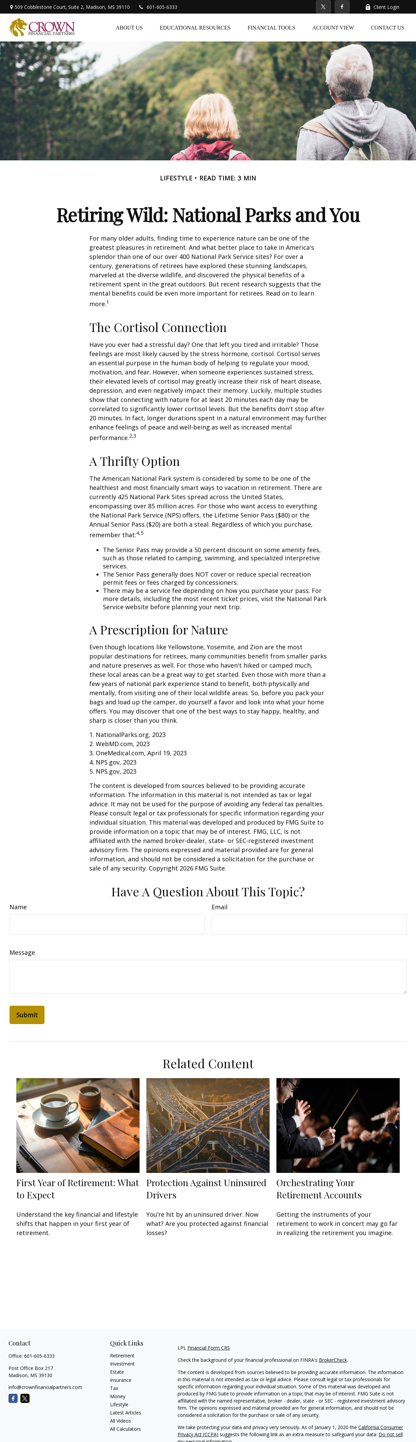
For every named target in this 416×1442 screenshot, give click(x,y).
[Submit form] (27, 1015)
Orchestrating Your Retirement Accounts (319, 1188)
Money (117, 1396)
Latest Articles (125, 1412)
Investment (122, 1363)
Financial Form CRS (208, 1347)
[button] (129, 27)
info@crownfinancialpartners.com (45, 1387)
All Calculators (125, 1429)
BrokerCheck (333, 1360)
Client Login (382, 7)
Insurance (120, 1380)
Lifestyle (119, 1404)
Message (22, 952)
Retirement (122, 1355)
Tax (114, 1388)
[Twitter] (323, 7)
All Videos (120, 1421)
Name (18, 907)
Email (220, 907)
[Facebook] (342, 7)
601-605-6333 (157, 7)
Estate (117, 1372)
